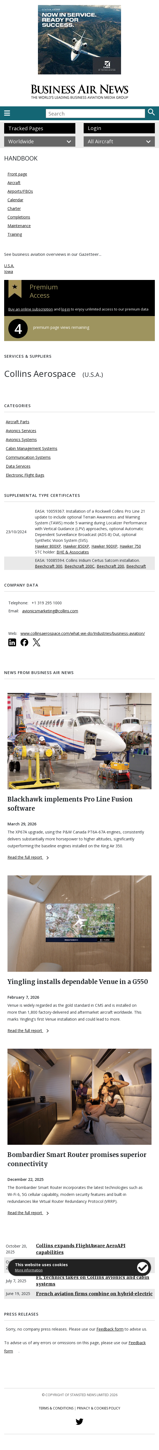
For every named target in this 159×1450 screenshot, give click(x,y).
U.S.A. (9, 265)
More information (29, 1270)
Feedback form (110, 1329)
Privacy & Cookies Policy (98, 1408)
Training (14, 234)
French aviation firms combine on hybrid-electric (94, 1293)
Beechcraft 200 (110, 566)
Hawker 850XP (76, 546)
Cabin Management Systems (31, 448)
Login (94, 128)
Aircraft (13, 182)
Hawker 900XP (104, 546)
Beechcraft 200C (79, 566)
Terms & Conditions (56, 1408)
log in (65, 309)
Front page (17, 174)
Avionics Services (21, 430)
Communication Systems (28, 457)
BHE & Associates (73, 552)
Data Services (18, 466)
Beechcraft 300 (48, 566)
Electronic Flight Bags (25, 475)
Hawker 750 (130, 546)
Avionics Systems (21, 439)
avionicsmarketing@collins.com (50, 610)
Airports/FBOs (20, 191)
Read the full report (28, 857)
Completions (18, 217)
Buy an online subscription (30, 309)
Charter (14, 208)
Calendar (15, 199)
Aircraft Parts (17, 421)
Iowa (8, 271)
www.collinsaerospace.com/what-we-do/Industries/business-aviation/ (82, 633)
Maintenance (19, 225)
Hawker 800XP (48, 546)
